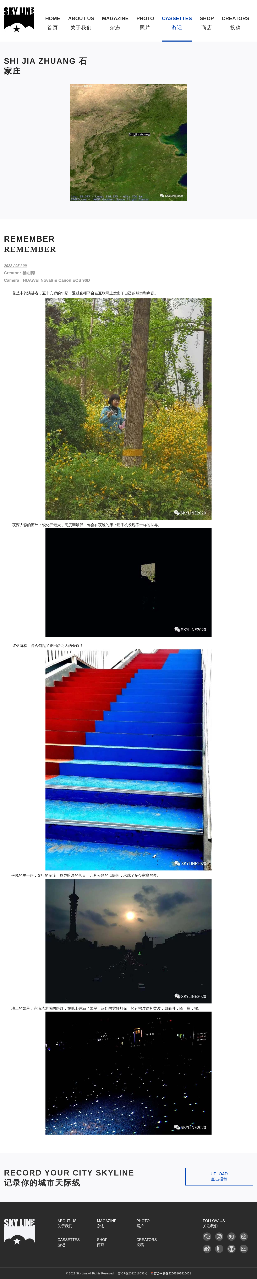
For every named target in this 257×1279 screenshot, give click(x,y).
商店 (207, 23)
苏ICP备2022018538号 (132, 1273)
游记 (177, 23)
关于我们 (81, 23)
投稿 (235, 23)
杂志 (115, 23)
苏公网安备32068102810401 (171, 1273)
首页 (52, 23)
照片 (145, 23)
